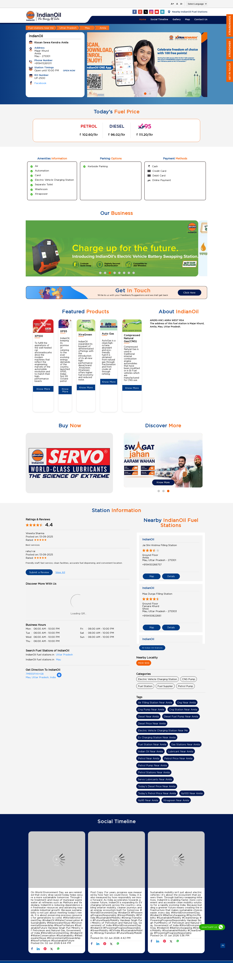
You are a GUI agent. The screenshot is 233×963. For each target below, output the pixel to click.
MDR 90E (143, 663)
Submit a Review (39, 572)
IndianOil (148, 539)
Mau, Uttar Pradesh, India (41, 677)
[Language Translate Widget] (196, 4)
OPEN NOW (69, 71)
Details (171, 576)
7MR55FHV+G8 (35, 673)
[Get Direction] (59, 676)
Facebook (40, 83)
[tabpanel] (147, 64)
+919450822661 (151, 615)
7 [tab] (128, 272)
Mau (87, 28)
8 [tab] (133, 272)
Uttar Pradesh (68, 28)
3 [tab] (109, 272)
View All (60, 572)
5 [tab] (119, 272)
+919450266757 (152, 564)
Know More (43, 389)
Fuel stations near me (41, 28)
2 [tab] (149, 93)
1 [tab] (145, 93)
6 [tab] (124, 272)
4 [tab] (114, 272)
